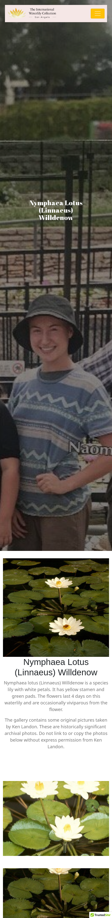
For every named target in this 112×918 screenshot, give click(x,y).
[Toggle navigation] (98, 13)
